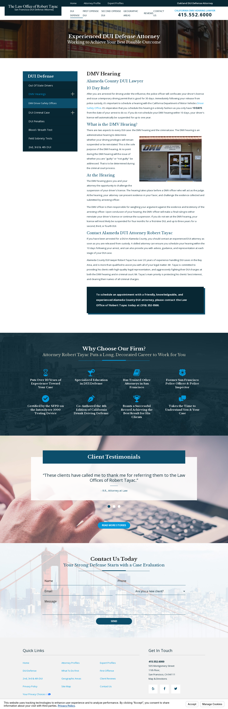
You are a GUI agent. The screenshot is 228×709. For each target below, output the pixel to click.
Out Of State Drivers (40, 85)
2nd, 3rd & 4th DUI (39, 147)
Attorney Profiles (70, 662)
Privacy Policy (30, 686)
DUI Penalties (36, 121)
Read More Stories (114, 525)
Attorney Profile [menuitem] (92, 3)
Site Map (66, 686)
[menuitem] (76, 13)
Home (26, 662)
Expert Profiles (108, 662)
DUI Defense (30, 670)
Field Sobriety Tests (40, 138)
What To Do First (70, 670)
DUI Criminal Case (39, 112)
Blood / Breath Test (40, 130)
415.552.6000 (195, 15)
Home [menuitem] (73, 3)
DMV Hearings (37, 94)
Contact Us (106, 686)
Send (114, 621)
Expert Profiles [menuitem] (116, 3)
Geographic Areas (71, 678)
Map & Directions (160, 678)
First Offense (107, 670)
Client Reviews (108, 678)
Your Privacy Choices (37, 694)
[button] (72, 94)
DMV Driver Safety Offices (42, 103)
